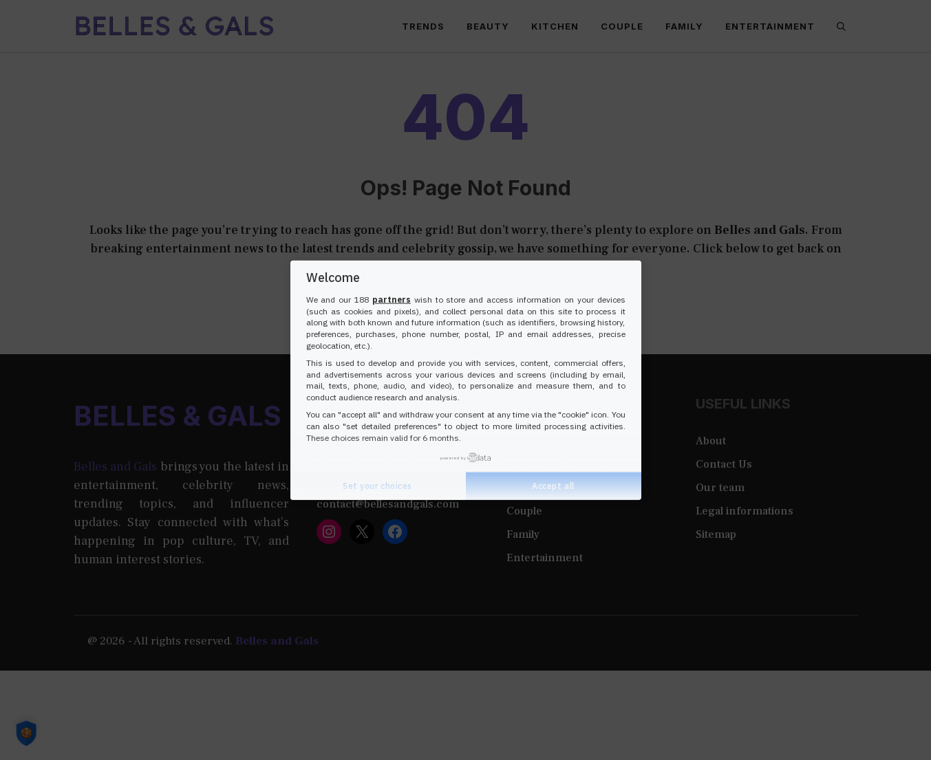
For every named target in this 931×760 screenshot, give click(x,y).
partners (391, 299)
